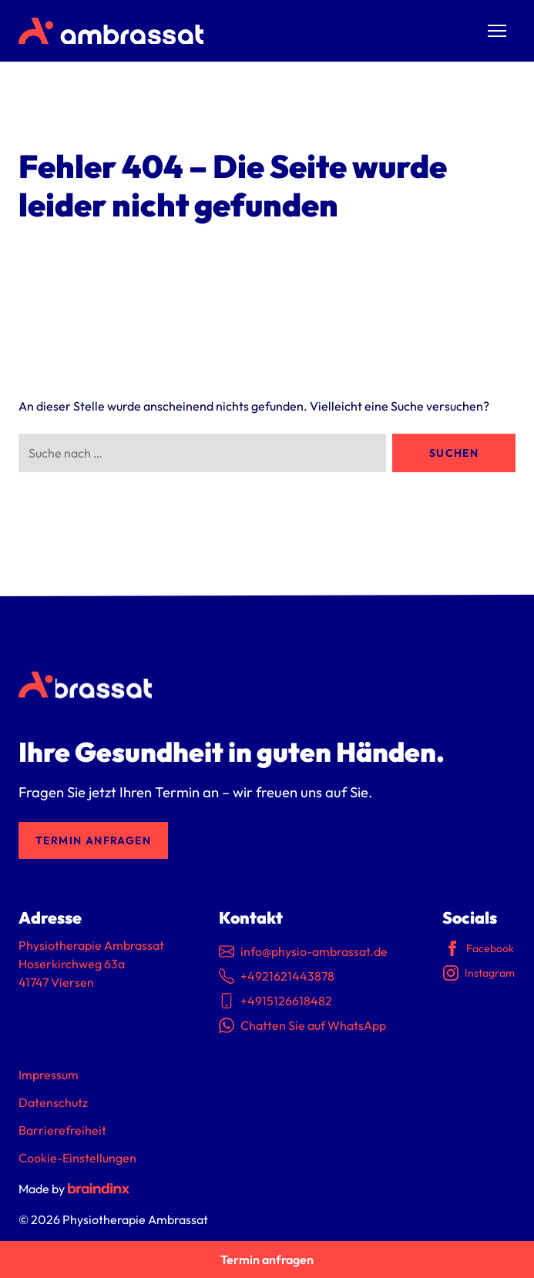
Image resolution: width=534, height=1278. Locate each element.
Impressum (48, 1074)
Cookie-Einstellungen (77, 1158)
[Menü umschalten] (497, 30)
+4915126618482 (275, 1000)
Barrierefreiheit (62, 1130)
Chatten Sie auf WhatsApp (302, 1025)
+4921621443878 (276, 976)
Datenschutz (53, 1102)
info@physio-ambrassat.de (303, 951)
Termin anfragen (93, 840)
